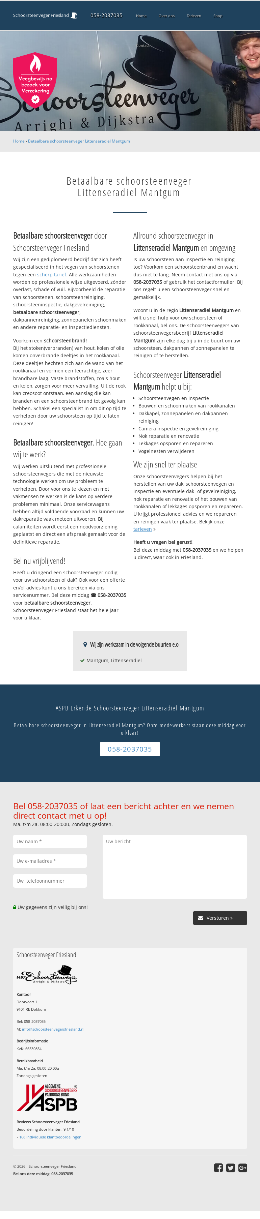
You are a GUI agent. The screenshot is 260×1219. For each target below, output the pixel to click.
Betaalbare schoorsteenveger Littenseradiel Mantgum (79, 141)
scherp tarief (51, 274)
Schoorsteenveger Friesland (41, 15)
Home (19, 141)
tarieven (142, 529)
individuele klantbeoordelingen (50, 1136)
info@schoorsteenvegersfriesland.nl (53, 1029)
